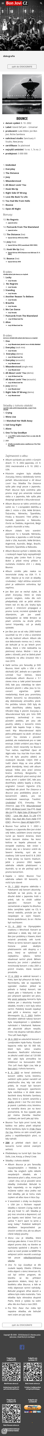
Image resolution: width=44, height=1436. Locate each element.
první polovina (19, 999)
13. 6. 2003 (14, 926)
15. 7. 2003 (27, 1015)
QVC (8, 815)
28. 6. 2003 (13, 1039)
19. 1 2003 (13, 886)
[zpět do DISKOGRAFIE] (22, 66)
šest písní (13, 1068)
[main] (22, 56)
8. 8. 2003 (13, 1072)
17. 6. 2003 (13, 976)
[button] (3, 3)
